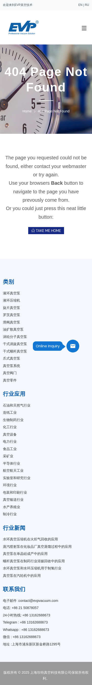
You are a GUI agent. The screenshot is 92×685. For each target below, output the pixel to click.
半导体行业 (11, 463)
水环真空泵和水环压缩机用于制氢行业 (32, 568)
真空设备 (10, 434)
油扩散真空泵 (13, 329)
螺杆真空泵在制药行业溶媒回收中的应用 (34, 561)
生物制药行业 (13, 420)
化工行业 (10, 427)
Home (27, 111)
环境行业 (10, 485)
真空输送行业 (13, 500)
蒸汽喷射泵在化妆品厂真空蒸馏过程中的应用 (37, 546)
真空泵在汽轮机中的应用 (22, 576)
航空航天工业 (13, 470)
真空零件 (10, 380)
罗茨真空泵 (11, 315)
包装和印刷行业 (15, 492)
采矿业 (8, 456)
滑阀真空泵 (11, 322)
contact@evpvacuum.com (38, 601)
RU (87, 5)
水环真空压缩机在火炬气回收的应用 (30, 539)
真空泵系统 (11, 366)
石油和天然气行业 (16, 405)
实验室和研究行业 (16, 478)
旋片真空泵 (11, 308)
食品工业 (10, 449)
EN (80, 5)
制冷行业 (10, 514)
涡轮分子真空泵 (15, 337)
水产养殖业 (11, 507)
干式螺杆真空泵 (15, 351)
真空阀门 (10, 373)
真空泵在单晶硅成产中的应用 (25, 554)
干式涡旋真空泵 (15, 344)
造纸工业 (10, 412)
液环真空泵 (11, 293)
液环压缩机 (11, 300)
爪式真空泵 (11, 358)
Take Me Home (46, 231)
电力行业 (10, 441)
